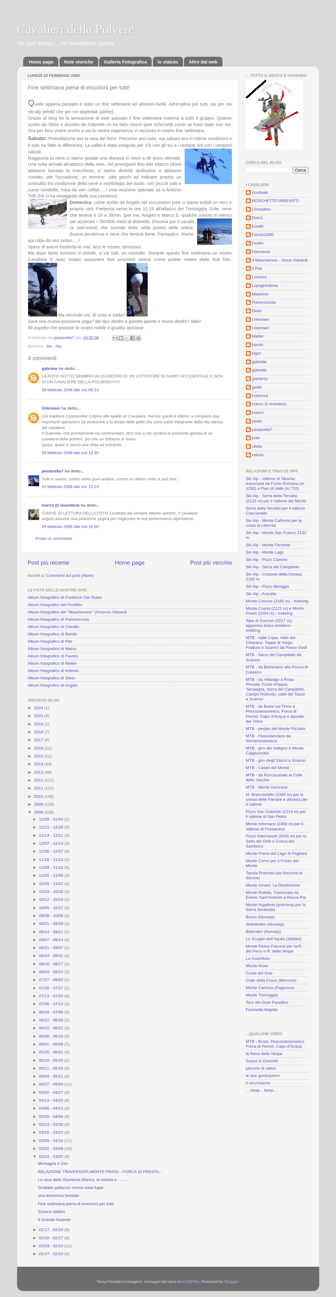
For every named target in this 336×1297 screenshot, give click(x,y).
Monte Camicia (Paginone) (270, 987)
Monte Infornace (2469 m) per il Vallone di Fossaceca (274, 826)
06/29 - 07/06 (51, 1012)
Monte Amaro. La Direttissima (273, 885)
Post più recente (49, 562)
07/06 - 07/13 (51, 1004)
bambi (257, 344)
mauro (258, 412)
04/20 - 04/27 (51, 1092)
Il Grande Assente (54, 1219)
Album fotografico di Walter (52, 663)
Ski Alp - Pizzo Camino (267, 559)
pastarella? (52, 471)
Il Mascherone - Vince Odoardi (280, 260)
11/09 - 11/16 (51, 867)
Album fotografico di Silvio (51, 678)
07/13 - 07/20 (51, 996)
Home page (41, 61)
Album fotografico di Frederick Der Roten (65, 597)
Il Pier (257, 268)
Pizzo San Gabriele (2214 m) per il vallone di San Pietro (276, 814)
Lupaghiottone (265, 285)
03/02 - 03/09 (51, 1148)
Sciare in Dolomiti (262, 1061)
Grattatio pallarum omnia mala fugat (70, 1187)
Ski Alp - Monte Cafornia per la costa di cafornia (274, 523)
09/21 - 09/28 (51, 923)
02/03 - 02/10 (51, 1246)
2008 (39, 812)
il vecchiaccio (258, 1083)
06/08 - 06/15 (51, 1036)
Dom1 (257, 217)
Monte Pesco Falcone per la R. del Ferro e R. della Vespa (274, 948)
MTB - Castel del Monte (267, 767)
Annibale (260, 192)
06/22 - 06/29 (51, 1020)
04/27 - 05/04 (51, 1084)
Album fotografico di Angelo (53, 685)
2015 (39, 756)
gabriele (50, 368)
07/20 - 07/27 (51, 988)
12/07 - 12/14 (51, 843)
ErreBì (258, 226)
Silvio (257, 311)
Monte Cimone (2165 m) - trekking (277, 601)
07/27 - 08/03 (51, 979)
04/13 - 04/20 (51, 1100)
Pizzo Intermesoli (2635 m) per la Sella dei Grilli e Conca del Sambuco (276, 841)
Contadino (261, 209)
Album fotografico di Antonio (53, 670)
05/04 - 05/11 (51, 1076)
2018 (39, 732)
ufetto (257, 446)
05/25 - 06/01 (51, 1052)
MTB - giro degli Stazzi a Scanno (276, 760)
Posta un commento (54, 538)
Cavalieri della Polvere (76, 29)
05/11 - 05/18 (51, 1068)
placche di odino (261, 1068)
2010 (39, 796)
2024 (39, 708)
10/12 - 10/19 (51, 899)
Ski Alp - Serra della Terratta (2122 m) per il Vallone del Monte (276, 498)
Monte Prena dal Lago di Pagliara (276, 853)
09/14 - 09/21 (51, 932)
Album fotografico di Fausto (53, 656)
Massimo (260, 294)
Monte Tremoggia (262, 995)
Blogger (231, 1281)
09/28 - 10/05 (51, 915)
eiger (256, 353)
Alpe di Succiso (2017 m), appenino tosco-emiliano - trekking (269, 625)
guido (257, 387)
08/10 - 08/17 (51, 964)
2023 (39, 716)
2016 (39, 748)
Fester (258, 243)
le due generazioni (263, 1075)
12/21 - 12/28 (51, 827)
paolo (257, 421)
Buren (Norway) (260, 917)
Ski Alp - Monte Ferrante (268, 545)
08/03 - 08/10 (51, 972)
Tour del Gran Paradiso (267, 1002)
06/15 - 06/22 (51, 1028)
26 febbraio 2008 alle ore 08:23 (70, 390)
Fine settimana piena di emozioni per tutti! (76, 1203)
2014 (39, 764)
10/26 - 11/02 (51, 883)
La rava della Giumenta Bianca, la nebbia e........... (83, 1179)
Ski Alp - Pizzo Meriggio (267, 586)
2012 (39, 780)
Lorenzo (259, 277)
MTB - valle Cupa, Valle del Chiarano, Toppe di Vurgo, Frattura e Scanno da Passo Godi (276, 642)
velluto (258, 455)
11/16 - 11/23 (51, 859)
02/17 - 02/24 (51, 1229)
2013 (39, 772)
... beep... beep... (261, 1090)
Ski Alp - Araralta (261, 593)
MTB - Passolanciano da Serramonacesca (268, 738)
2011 (39, 788)
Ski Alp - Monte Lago (265, 552)
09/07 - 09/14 (51, 940)
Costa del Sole (259, 973)
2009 (39, 804)
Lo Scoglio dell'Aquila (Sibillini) (274, 939)
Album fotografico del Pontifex (55, 604)
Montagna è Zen (53, 1163)
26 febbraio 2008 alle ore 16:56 (70, 526)
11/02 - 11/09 (51, 875)
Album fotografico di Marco (52, 648)
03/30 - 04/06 (51, 1116)
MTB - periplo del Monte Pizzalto (275, 728)
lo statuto (167, 61)
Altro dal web (203, 61)
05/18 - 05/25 (51, 1060)
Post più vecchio (211, 562)
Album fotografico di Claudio (53, 626)
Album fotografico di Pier (50, 641)
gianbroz (260, 378)
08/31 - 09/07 (51, 947)
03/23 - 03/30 (51, 1124)
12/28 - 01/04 (51, 819)
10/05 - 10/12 (51, 907)
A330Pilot (190, 1281)
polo (256, 437)
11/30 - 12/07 (51, 851)
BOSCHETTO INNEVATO (275, 200)
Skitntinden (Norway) (265, 924)
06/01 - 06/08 (51, 1044)
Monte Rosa (257, 965)
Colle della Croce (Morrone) (271, 980)
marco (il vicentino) (61, 505)
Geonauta (261, 251)
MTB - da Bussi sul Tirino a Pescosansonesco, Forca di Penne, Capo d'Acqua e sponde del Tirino (275, 714)
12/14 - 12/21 (51, 835)
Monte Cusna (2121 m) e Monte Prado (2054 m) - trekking (275, 611)
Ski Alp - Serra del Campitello (273, 567)
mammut (260, 395)
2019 (39, 724)
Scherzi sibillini (51, 1211)
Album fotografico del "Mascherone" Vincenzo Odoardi (77, 612)
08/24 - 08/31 (51, 955)
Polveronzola (264, 302)
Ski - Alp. (54, 346)
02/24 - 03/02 (51, 1156)
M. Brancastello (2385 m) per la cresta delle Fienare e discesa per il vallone (277, 799)
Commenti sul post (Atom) (70, 575)
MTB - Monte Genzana (267, 787)
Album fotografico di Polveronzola (58, 619)
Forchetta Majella (262, 1009)
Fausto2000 (263, 234)
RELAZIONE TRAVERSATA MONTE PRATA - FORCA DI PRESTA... (100, 1171)
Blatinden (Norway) (263, 931)
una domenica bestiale (58, 1195)
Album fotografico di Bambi (52, 634)
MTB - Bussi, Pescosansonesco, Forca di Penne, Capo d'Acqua (275, 1044)
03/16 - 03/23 (51, 1132)
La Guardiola (257, 958)
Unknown (51, 408)
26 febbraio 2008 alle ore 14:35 (70, 452)
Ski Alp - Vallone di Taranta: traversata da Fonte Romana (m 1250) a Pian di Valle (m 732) (275, 483)
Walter (258, 336)
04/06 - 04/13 (51, 1108)
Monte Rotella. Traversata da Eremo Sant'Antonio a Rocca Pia (276, 895)
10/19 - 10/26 (51, 891)
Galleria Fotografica (125, 61)
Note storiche (78, 61)
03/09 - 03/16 (51, 1140)
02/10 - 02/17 (51, 1238)
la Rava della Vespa (264, 1053)
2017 (39, 740)
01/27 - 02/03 (51, 1254)
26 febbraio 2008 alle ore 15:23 (70, 486)
